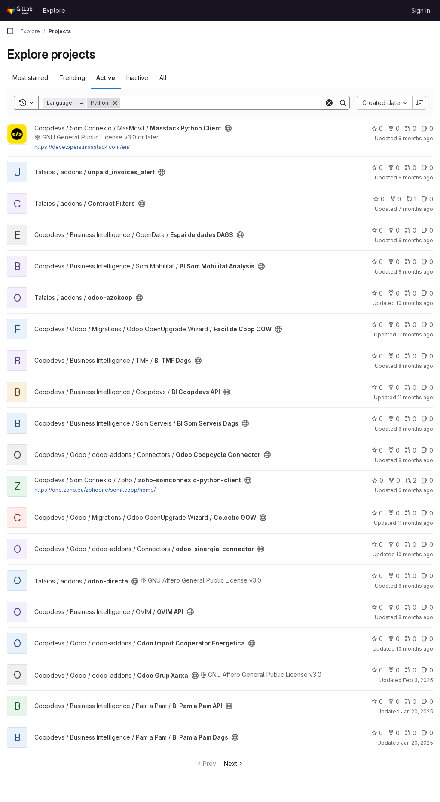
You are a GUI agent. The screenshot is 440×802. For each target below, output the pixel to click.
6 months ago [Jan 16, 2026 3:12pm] (415, 240)
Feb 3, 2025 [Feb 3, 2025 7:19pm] (418, 680)
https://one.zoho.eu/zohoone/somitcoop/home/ (95, 490)
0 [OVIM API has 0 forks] (394, 607)
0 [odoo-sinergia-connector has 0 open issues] (427, 544)
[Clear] (329, 103)
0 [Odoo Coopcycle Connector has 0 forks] (394, 450)
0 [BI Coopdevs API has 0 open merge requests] (410, 387)
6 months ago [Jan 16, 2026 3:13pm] (415, 138)
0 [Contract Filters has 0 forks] (395, 199)
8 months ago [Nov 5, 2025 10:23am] (415, 429)
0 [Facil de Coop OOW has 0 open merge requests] (410, 324)
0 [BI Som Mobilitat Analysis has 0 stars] (377, 261)
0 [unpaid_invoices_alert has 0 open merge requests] (410, 167)
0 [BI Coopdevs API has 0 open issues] (427, 387)
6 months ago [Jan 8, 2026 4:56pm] (415, 490)
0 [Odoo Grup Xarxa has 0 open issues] (427, 670)
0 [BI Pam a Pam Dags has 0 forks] (394, 733)
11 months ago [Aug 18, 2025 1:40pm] (415, 334)
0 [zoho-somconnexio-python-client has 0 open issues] (427, 480)
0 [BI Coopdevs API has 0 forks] (394, 387)
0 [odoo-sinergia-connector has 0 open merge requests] (410, 544)
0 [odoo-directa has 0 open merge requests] (410, 576)
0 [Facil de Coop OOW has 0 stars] (377, 324)
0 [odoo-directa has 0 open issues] (427, 576)
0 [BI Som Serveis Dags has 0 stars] (377, 419)
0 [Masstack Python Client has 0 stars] (377, 128)
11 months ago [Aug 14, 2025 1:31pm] (415, 523)
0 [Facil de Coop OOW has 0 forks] (394, 324)
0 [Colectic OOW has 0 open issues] (427, 513)
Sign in (420, 10)
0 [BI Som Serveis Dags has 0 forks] (394, 419)
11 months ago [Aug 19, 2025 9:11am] (415, 397)
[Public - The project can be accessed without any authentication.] (228, 128)
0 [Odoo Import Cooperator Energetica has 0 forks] (394, 638)
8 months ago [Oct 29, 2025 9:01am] (415, 617)
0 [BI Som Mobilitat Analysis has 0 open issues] (427, 261)
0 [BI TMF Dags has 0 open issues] (427, 356)
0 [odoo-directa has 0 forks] (394, 576)
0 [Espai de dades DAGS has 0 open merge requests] (410, 230)
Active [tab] (105, 77)
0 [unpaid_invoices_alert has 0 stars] (377, 167)
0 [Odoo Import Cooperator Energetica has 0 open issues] (427, 638)
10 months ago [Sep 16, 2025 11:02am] (414, 303)
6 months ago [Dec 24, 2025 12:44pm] (415, 271)
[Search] (222, 103)
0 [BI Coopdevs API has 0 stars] (377, 387)
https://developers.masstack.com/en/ (82, 147)
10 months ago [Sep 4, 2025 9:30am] (414, 554)
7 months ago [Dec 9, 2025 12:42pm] (415, 209)
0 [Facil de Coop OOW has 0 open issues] (427, 324)
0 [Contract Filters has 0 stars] (379, 199)
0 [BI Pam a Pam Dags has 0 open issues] (427, 733)
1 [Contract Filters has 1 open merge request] (411, 199)
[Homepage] (20, 10)
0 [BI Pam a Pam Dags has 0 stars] (377, 733)
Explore (54, 10)
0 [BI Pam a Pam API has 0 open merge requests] (410, 701)
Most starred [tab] (30, 77)
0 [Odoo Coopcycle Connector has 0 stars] (377, 450)
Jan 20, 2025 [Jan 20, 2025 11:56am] (417, 711)
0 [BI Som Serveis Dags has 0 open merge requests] (410, 419)
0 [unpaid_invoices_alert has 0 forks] (394, 167)
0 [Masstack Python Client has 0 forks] (394, 128)
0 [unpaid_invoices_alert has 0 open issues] (427, 167)
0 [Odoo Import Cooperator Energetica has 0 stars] (377, 638)
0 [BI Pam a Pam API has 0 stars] (377, 701)
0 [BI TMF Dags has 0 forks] (394, 356)
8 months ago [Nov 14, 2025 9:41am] (415, 586)
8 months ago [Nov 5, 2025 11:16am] (415, 366)
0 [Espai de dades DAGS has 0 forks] (394, 230)
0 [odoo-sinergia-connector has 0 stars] (377, 544)
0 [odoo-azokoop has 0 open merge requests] (410, 293)
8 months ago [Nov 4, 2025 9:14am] (415, 460)
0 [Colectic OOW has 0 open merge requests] (410, 513)
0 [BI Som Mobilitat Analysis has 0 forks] (394, 261)
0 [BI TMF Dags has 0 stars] (377, 356)
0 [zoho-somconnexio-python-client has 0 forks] (394, 480)
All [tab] (163, 77)
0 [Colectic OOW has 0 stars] (377, 513)
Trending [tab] (72, 77)
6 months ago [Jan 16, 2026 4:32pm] (415, 177)
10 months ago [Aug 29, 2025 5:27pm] (414, 648)
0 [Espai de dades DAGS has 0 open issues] (427, 230)
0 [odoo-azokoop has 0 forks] (394, 293)
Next (234, 763)
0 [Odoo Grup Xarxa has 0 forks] (394, 670)
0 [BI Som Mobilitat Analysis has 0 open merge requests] (410, 261)
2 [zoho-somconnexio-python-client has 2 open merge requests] (410, 480)
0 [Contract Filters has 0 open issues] (427, 199)
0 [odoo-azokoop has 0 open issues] (427, 293)
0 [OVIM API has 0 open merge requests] (410, 607)
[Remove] (115, 103)
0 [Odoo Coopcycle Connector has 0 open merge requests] (410, 450)
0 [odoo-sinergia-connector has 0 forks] (394, 544)
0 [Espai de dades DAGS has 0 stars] (377, 230)
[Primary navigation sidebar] (10, 31)
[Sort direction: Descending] (419, 103)
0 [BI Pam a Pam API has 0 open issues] (427, 701)
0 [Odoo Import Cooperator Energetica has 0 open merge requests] (410, 638)
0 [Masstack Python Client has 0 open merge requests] (410, 128)
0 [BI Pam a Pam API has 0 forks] (394, 701)
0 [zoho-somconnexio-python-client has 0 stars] (377, 480)
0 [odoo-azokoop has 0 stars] (377, 293)
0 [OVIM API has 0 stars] (377, 607)
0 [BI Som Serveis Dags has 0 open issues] (427, 419)
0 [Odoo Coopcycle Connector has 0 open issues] (427, 450)
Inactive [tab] (137, 77)
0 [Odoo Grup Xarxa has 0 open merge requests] (410, 670)
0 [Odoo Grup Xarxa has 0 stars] (377, 670)
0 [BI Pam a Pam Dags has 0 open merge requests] (410, 733)
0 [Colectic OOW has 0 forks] (394, 513)
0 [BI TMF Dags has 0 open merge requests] (410, 356)
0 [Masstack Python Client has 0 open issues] (427, 128)
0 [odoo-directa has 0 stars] (377, 576)
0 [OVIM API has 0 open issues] (427, 607)
